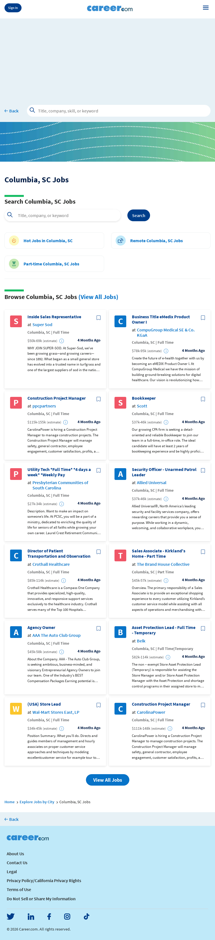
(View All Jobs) (98, 297)
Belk (141, 641)
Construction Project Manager (56, 398)
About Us (15, 853)
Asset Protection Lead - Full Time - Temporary (163, 630)
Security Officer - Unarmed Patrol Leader (164, 472)
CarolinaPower (151, 712)
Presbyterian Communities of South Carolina (60, 485)
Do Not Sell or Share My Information (41, 898)
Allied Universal (151, 482)
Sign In (13, 8)
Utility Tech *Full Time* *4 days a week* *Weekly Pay (59, 472)
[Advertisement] (107, 57)
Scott (142, 406)
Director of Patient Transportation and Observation (58, 553)
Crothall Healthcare (51, 564)
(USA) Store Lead (44, 704)
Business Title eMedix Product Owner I (161, 319)
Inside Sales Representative (54, 316)
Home (9, 801)
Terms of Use (19, 889)
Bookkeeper (144, 398)
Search (138, 215)
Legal (12, 871)
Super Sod (42, 324)
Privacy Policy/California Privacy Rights (44, 880)
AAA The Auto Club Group (56, 635)
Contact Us (17, 862)
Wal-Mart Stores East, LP (55, 712)
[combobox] (62, 215)
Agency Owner (41, 627)
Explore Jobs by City (37, 801)
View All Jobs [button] (107, 780)
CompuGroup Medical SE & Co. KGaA (166, 332)
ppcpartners (44, 406)
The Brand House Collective (163, 564)
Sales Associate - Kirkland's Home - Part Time (158, 553)
